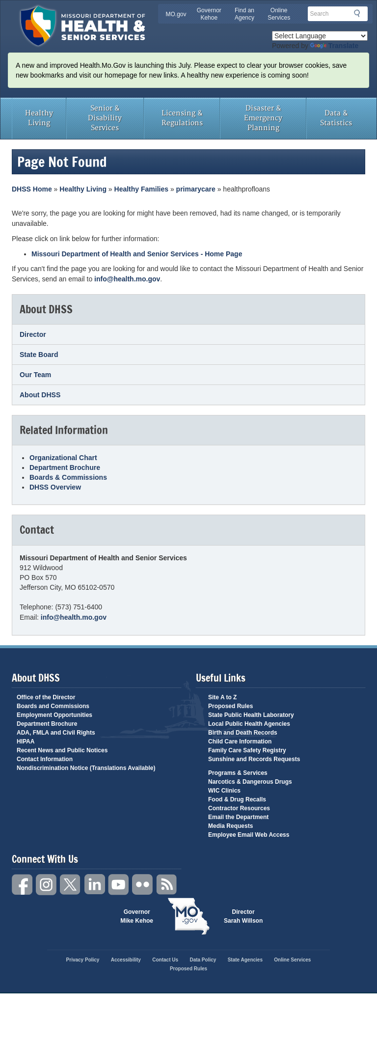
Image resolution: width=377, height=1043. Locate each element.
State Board (39, 354)
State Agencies (245, 959)
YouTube (119, 884)
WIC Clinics (224, 790)
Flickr (143, 884)
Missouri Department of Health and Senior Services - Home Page (136, 254)
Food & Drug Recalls (237, 799)
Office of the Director (46, 697)
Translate (334, 46)
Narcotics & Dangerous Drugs (250, 781)
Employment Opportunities (54, 715)
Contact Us (165, 959)
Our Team (35, 375)
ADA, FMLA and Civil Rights (56, 732)
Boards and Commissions (53, 706)
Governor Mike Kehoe (136, 916)
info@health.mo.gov (127, 279)
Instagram (46, 884)
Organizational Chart (63, 458)
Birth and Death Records (242, 732)
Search (360, 13)
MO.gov (176, 14)
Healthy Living (39, 118)
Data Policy (202, 959)
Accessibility (126, 959)
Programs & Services (238, 772)
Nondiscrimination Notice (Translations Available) (86, 768)
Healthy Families (141, 189)
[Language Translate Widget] (320, 36)
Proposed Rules (230, 706)
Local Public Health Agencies (249, 723)
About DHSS (40, 395)
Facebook (22, 884)
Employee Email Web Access (248, 834)
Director (33, 334)
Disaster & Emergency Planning (263, 118)
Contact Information (45, 759)
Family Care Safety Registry (247, 750)
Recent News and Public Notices (62, 750)
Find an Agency (244, 14)
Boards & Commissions (68, 477)
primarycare (195, 189)
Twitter (70, 884)
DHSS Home (32, 189)
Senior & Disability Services (105, 118)
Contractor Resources (239, 808)
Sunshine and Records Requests (254, 759)
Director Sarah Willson (243, 916)
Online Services (279, 14)
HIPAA (25, 741)
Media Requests (230, 826)
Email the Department (238, 817)
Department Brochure (64, 467)
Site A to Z (222, 697)
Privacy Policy (83, 959)
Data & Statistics (336, 118)
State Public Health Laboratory (251, 715)
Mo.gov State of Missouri (188, 916)
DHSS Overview (55, 487)
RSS (167, 884)
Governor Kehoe (209, 14)
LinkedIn (95, 884)
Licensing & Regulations (182, 118)
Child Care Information (239, 741)
